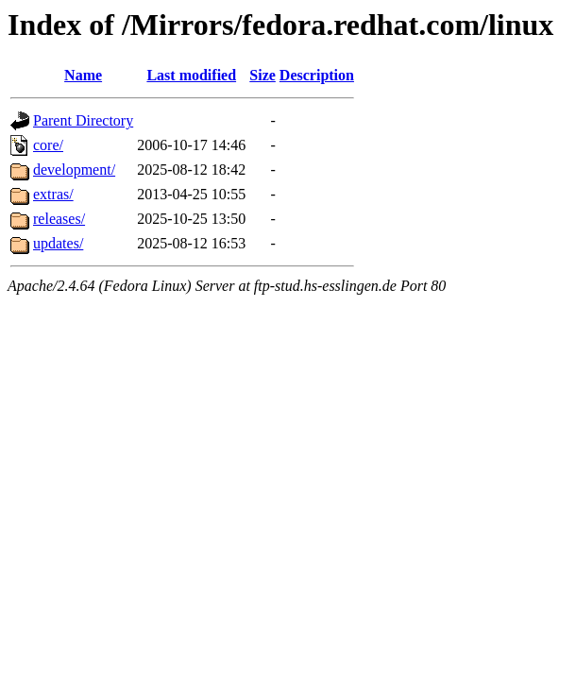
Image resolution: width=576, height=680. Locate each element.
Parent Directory (83, 120)
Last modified (191, 75)
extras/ (53, 194)
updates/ (58, 243)
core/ (48, 145)
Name (83, 75)
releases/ (59, 219)
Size (262, 75)
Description (317, 75)
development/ (74, 170)
